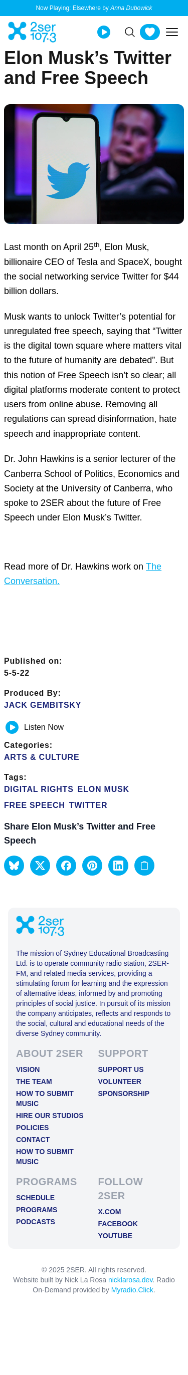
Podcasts (35, 1222)
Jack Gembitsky (42, 705)
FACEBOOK (118, 1224)
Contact (33, 1140)
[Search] (130, 32)
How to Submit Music (45, 1098)
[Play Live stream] (104, 32)
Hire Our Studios (50, 1116)
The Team (34, 1081)
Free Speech (34, 805)
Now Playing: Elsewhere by (94, 8)
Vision (28, 1069)
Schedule (35, 1198)
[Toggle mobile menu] (172, 32)
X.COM (109, 1212)
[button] (14, 866)
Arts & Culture (41, 757)
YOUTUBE (115, 1236)
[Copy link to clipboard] (144, 866)
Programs (36, 1210)
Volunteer (119, 1081)
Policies (32, 1128)
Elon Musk (103, 789)
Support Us (121, 1069)
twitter (88, 805)
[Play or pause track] (12, 727)
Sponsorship (124, 1093)
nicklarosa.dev (130, 1280)
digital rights (39, 789)
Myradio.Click (132, 1290)
